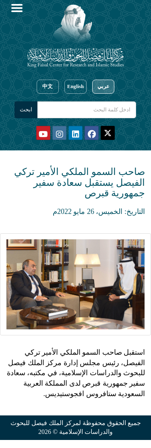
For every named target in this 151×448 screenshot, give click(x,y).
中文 (47, 86)
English (75, 86)
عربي (103, 86)
